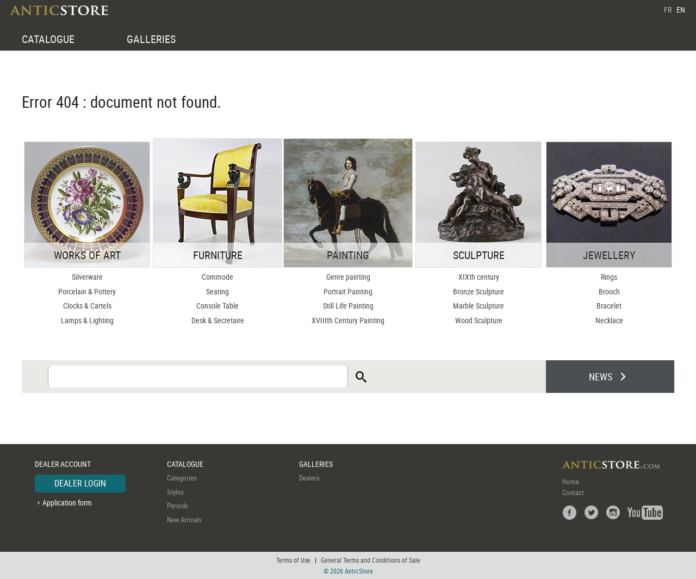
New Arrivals (184, 520)
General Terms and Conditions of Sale (370, 560)
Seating (217, 291)
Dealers (309, 478)
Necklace (609, 320)
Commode (217, 277)
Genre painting (348, 277)
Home (570, 481)
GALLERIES (151, 39)
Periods (177, 505)
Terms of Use (293, 560)
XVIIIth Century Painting (348, 320)
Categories (182, 478)
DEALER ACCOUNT (63, 464)
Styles (175, 492)
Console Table (217, 305)
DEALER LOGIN (80, 483)
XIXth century (478, 277)
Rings (609, 277)
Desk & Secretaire (217, 320)
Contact (573, 492)
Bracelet (609, 305)
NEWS (600, 376)
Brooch (609, 291)
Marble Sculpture (478, 305)
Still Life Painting (348, 305)
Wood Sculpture (478, 320)
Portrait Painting (348, 291)
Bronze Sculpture (478, 291)
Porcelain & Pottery (87, 291)
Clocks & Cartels (87, 305)
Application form (67, 502)
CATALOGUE (48, 39)
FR (668, 9)
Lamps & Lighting (87, 320)
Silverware (87, 277)
